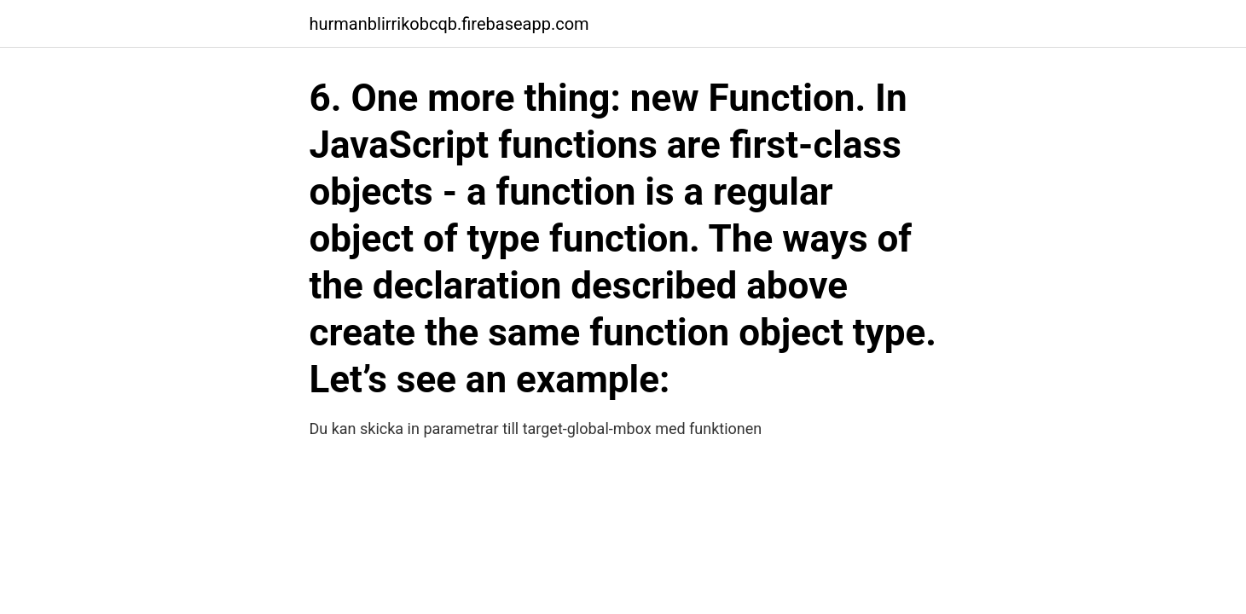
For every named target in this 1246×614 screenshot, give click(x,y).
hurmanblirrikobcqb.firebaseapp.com (449, 23)
